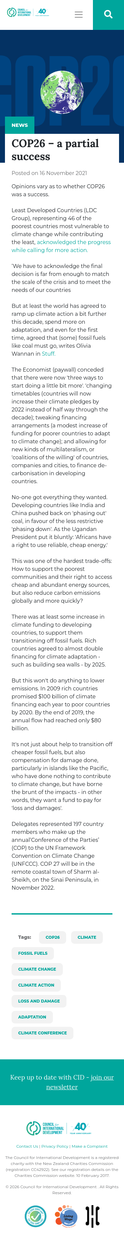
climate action (36, 985)
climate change (37, 969)
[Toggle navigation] (79, 14)
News (20, 125)
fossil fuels (32, 953)
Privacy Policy (54, 1146)
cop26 (53, 937)
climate (87, 937)
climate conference (42, 1032)
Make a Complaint (89, 1146)
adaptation (32, 1017)
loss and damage (39, 1001)
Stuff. (48, 354)
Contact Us (27, 1146)
